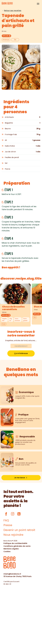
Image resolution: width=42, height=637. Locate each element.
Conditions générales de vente (17, 546)
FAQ (6, 520)
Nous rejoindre (13, 535)
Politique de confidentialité (15, 543)
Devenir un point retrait (19, 530)
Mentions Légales (11, 549)
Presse (8, 525)
